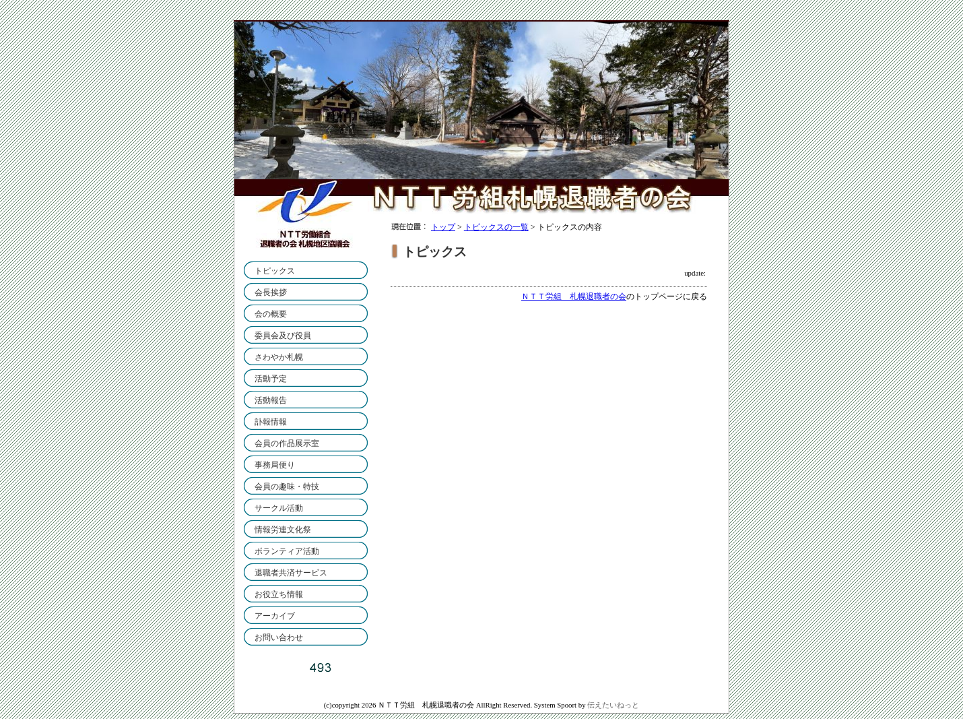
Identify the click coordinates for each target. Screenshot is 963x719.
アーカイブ (275, 616)
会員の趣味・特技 (287, 486)
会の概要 (271, 314)
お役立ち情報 (279, 594)
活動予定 (271, 378)
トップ (443, 227)
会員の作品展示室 (287, 443)
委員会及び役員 (283, 335)
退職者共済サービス (291, 572)
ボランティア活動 (287, 551)
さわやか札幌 (279, 357)
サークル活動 (279, 508)
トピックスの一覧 (496, 227)
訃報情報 (271, 422)
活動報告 (271, 400)
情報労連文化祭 (283, 529)
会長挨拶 (271, 292)
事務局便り (275, 465)
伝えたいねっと (613, 705)
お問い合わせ (279, 637)
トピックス (275, 271)
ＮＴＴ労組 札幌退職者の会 (573, 296)
